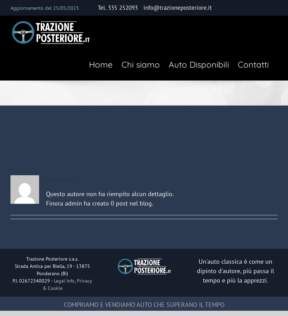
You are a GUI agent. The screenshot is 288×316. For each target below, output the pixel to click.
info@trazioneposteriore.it (177, 7)
